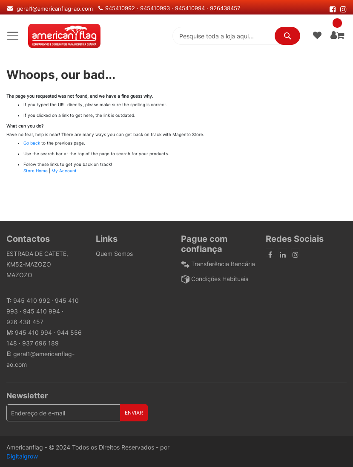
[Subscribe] (134, 412)
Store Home (35, 170)
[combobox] (236, 36)
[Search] (287, 36)
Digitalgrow (22, 456)
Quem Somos (114, 253)
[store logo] (64, 36)
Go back (31, 142)
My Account (64, 170)
